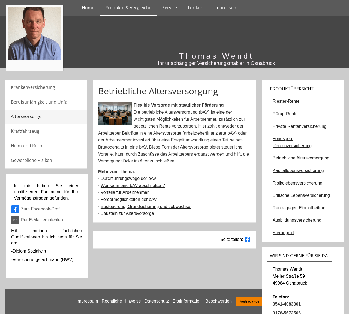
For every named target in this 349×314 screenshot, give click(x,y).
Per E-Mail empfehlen (42, 220)
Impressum (87, 301)
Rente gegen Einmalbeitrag (299, 208)
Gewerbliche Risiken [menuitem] (31, 160)
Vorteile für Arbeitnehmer (125, 192)
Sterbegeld (283, 232)
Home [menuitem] (88, 8)
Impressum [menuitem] (226, 8)
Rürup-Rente (285, 113)
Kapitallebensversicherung (298, 170)
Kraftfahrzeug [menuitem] (25, 131)
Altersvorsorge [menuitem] (26, 116)
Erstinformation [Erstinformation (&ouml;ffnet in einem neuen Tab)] (187, 301)
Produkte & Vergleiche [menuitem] (128, 8)
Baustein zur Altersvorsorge (127, 213)
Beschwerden (218, 301)
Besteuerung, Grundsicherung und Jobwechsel (146, 206)
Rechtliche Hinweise (121, 301)
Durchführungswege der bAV (128, 178)
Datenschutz (157, 301)
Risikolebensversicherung (297, 183)
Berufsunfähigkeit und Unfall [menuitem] (40, 102)
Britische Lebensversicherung (301, 195)
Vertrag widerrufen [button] (254, 301)
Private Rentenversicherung (299, 126)
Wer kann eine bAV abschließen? (133, 185)
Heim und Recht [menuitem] (27, 146)
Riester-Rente (286, 101)
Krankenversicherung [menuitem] (33, 87)
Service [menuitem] (169, 8)
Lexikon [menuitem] (195, 8)
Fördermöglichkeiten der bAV (129, 199)
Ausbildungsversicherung (297, 220)
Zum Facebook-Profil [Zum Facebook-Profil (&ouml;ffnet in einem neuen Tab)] (41, 209)
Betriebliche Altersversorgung (301, 158)
